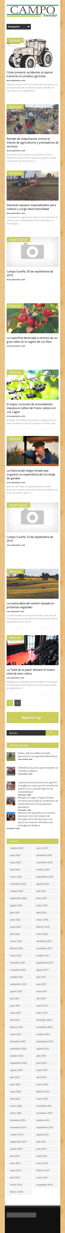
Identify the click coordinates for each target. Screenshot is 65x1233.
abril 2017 (41, 998)
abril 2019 (15, 1177)
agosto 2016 (42, 1048)
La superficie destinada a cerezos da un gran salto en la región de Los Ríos (32, 340)
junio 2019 (15, 1163)
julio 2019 (15, 1156)
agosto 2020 (16, 1070)
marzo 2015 (42, 1163)
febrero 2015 (42, 1170)
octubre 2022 (16, 891)
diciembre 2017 (44, 941)
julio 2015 (41, 1141)
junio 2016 (41, 1062)
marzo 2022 (16, 941)
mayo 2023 (15, 862)
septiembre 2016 (44, 1041)
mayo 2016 (41, 1070)
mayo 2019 (15, 1170)
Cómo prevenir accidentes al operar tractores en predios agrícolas (30, 74)
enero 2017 (42, 1012)
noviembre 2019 (18, 1127)
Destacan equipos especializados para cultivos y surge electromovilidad (31, 207)
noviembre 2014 (44, 1184)
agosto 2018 (42, 883)
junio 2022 (15, 919)
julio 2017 (41, 977)
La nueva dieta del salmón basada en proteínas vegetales (30, 605)
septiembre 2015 (44, 1127)
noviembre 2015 (44, 1113)
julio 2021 (15, 998)
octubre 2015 (43, 1120)
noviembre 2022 (18, 883)
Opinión (15, 40)
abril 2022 (15, 934)
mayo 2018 (41, 905)
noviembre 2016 (44, 1027)
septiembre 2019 (18, 1141)
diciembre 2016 (44, 1020)
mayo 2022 (15, 926)
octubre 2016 (43, 1034)
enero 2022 (15, 955)
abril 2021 (15, 1020)
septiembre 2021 (18, 984)
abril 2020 (15, 1098)
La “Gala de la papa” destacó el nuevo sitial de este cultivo (31, 671)
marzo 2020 (16, 1105)
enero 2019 (42, 848)
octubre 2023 (16, 848)
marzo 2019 (16, 1184)
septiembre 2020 (18, 1062)
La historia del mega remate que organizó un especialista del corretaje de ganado (31, 474)
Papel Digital (18, 239)
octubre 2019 (16, 1134)
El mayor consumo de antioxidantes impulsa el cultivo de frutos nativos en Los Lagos (31, 408)
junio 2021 (15, 1005)
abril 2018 (41, 912)
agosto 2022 (16, 905)
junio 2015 (41, 1148)
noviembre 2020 (18, 1048)
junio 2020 (15, 1084)
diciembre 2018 (44, 855)
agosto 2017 (42, 969)
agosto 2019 (16, 1148)
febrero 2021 (16, 1027)
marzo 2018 (42, 919)
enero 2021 (15, 1034)
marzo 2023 (16, 876)
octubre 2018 (43, 869)
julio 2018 (41, 891)
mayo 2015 (41, 1156)
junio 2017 (41, 984)
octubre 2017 (43, 955)
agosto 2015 (42, 1134)
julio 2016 (41, 1055)
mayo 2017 (41, 991)
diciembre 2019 (17, 1120)
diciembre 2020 (17, 1041)
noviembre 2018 (44, 862)
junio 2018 (41, 898)
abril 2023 (15, 869)
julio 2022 (15, 912)
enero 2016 (42, 1098)
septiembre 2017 (44, 962)
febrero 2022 (16, 948)
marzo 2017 (42, 1005)
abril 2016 (41, 1077)
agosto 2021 (16, 991)
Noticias (15, 107)
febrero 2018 (42, 926)
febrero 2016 (42, 1091)
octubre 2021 (16, 977)
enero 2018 (42, 934)
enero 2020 (15, 1113)
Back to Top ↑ (32, 717)
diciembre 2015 (44, 1105)
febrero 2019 (16, 1191)
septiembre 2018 (44, 876)
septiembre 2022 (18, 898)
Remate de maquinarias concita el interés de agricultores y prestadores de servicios (33, 142)
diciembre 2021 (17, 962)
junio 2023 (15, 855)
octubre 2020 (16, 1055)
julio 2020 (15, 1077)
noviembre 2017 (44, 948)
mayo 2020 (15, 1091)
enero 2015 (42, 1177)
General (14, 439)
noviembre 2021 (18, 969)
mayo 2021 (15, 1012)
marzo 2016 (42, 1084)
